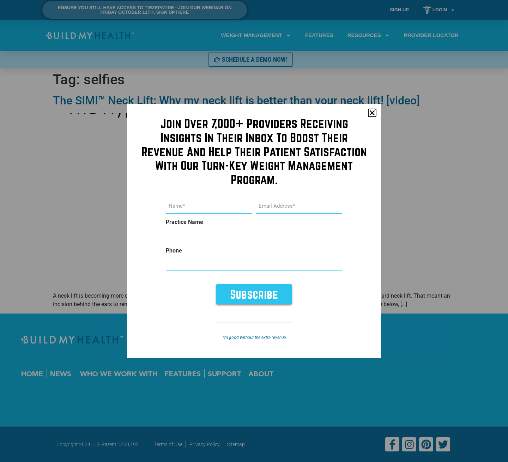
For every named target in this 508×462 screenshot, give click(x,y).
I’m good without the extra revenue (254, 337)
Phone (174, 251)
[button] (372, 113)
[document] (254, 231)
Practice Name (184, 222)
